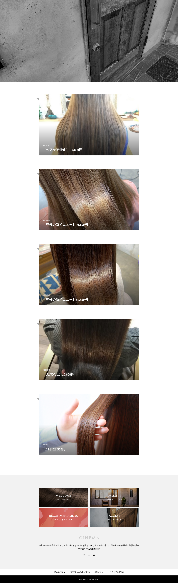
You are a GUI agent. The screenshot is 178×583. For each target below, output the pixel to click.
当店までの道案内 (117, 572)
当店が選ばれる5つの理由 (79, 572)
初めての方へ (59, 572)
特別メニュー (99, 572)
